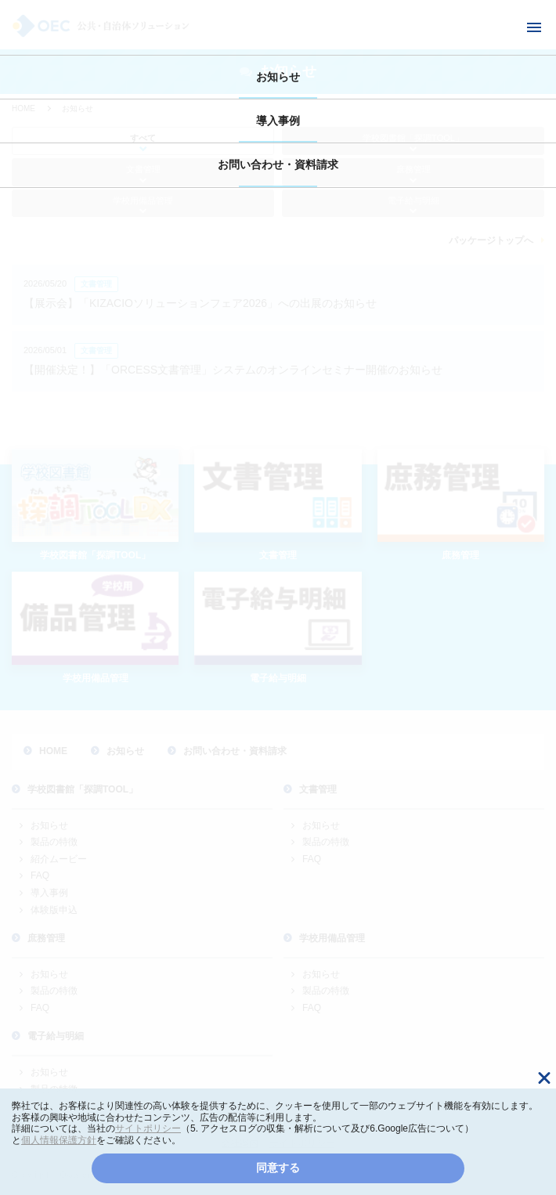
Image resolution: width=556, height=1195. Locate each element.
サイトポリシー (148, 1128)
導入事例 (278, 120)
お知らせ (278, 76)
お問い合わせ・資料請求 (278, 164)
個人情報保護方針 (58, 1140)
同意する (278, 1167)
